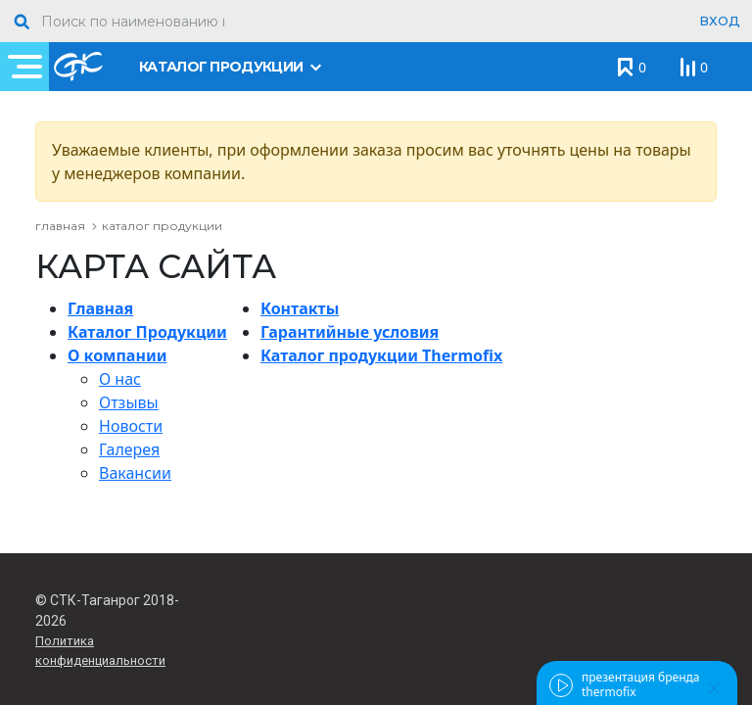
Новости (131, 426)
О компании (117, 355)
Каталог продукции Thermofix (381, 355)
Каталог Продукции (147, 332)
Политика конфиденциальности (100, 651)
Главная (100, 308)
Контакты (299, 308)
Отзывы (129, 402)
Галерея (129, 449)
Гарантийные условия (349, 332)
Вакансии (135, 473)
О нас (120, 379)
